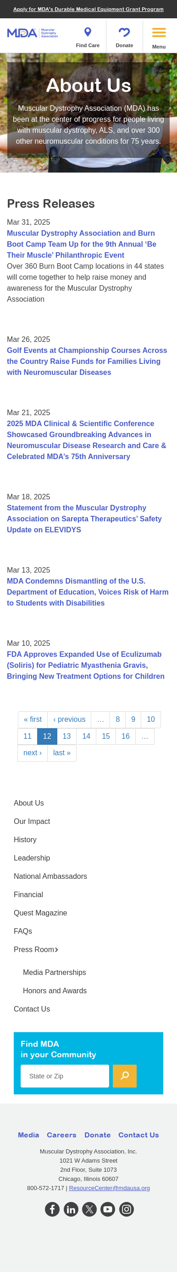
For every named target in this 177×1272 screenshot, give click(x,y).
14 (86, 736)
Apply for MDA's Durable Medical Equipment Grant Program (88, 9)
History (25, 840)
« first (33, 719)
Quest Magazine (40, 913)
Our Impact (32, 821)
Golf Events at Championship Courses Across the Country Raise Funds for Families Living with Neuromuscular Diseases (87, 361)
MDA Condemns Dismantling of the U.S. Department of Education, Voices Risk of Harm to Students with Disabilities (88, 592)
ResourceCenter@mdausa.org (109, 1188)
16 (126, 736)
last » (62, 753)
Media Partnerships (54, 972)
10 (151, 719)
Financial (28, 895)
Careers (62, 1135)
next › (32, 753)
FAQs (23, 931)
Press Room (36, 949)
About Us (29, 803)
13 (67, 736)
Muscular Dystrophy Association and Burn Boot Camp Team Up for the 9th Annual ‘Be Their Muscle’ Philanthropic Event (81, 244)
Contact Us (32, 1009)
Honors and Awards (55, 991)
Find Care (88, 35)
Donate (124, 35)
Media (28, 1135)
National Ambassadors (50, 876)
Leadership (32, 858)
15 (106, 736)
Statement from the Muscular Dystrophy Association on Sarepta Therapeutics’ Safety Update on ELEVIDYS (84, 519)
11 (27, 736)
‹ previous (69, 719)
